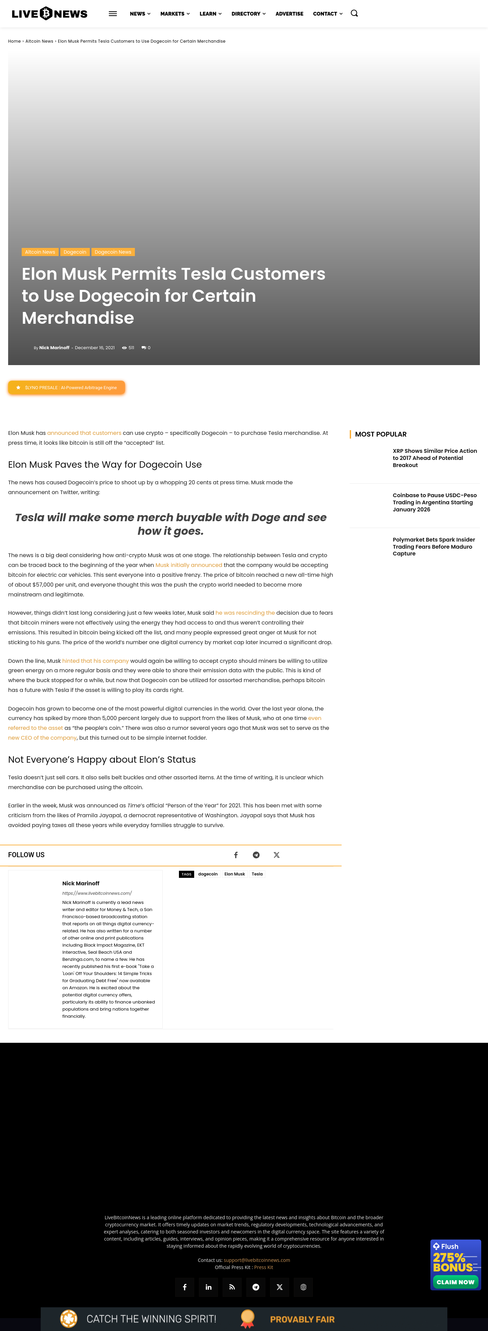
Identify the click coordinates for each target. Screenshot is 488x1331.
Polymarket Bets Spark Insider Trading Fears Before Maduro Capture (434, 547)
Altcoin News (39, 41)
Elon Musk (235, 874)
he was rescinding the (245, 613)
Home (14, 41)
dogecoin (208, 874)
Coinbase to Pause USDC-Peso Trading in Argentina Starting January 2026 (435, 502)
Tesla (257, 874)
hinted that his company (95, 661)
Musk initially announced (189, 565)
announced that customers (84, 433)
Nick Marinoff (54, 347)
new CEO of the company (42, 738)
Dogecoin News (113, 252)
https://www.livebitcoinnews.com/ (97, 893)
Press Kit (263, 1267)
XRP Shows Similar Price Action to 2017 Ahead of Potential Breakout (435, 458)
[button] (354, 13)
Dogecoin (75, 252)
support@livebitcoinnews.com (257, 1260)
